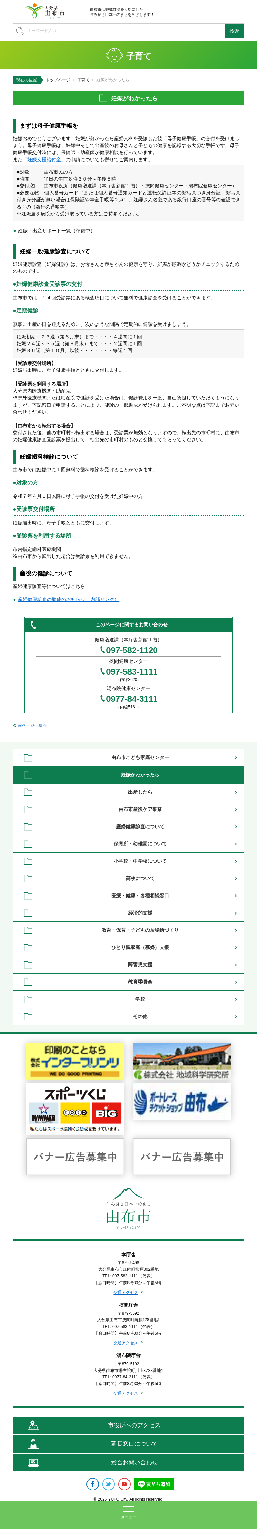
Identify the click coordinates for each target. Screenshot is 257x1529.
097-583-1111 (131, 672)
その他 (140, 1016)
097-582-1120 (131, 650)
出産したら (140, 792)
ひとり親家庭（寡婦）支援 (140, 947)
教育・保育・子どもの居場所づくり (140, 930)
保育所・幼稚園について (140, 843)
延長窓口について (134, 1444)
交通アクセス (125, 1292)
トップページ (57, 80)
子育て (83, 80)
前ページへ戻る (32, 725)
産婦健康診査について (140, 826)
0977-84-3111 (131, 699)
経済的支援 (140, 913)
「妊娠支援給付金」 (44, 159)
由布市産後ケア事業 (140, 809)
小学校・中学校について (140, 861)
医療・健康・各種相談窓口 (140, 895)
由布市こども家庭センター (140, 757)
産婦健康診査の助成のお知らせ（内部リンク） (68, 599)
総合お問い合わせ (134, 1462)
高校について (140, 878)
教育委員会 (140, 982)
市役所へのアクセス (134, 1425)
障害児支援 (140, 964)
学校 (140, 999)
